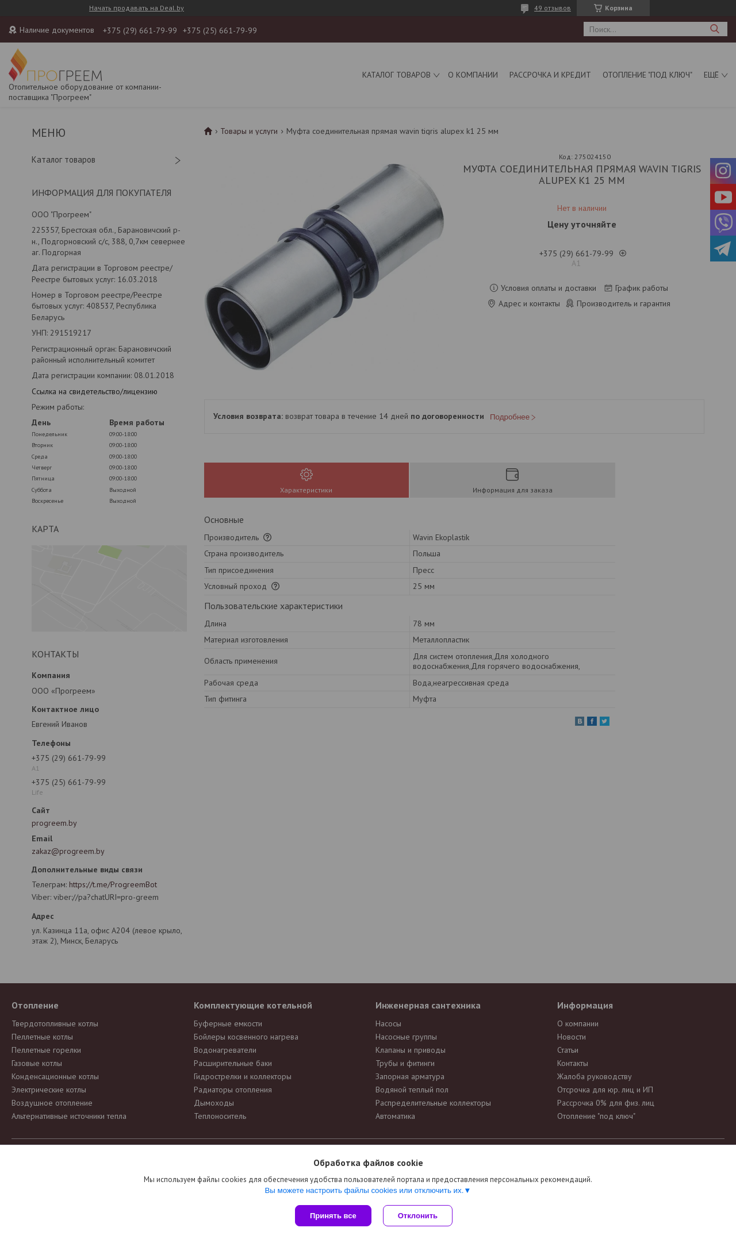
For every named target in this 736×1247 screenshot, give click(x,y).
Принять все (333, 1215)
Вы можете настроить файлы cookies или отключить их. (363, 1190)
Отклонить (418, 1215)
